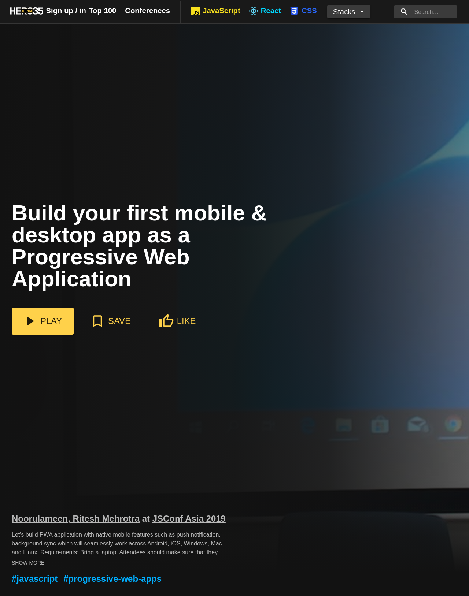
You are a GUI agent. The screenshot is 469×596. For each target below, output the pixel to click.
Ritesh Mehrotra (106, 519)
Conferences (147, 11)
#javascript (35, 579)
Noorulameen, (42, 519)
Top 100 (102, 11)
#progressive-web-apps (112, 579)
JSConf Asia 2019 (189, 519)
